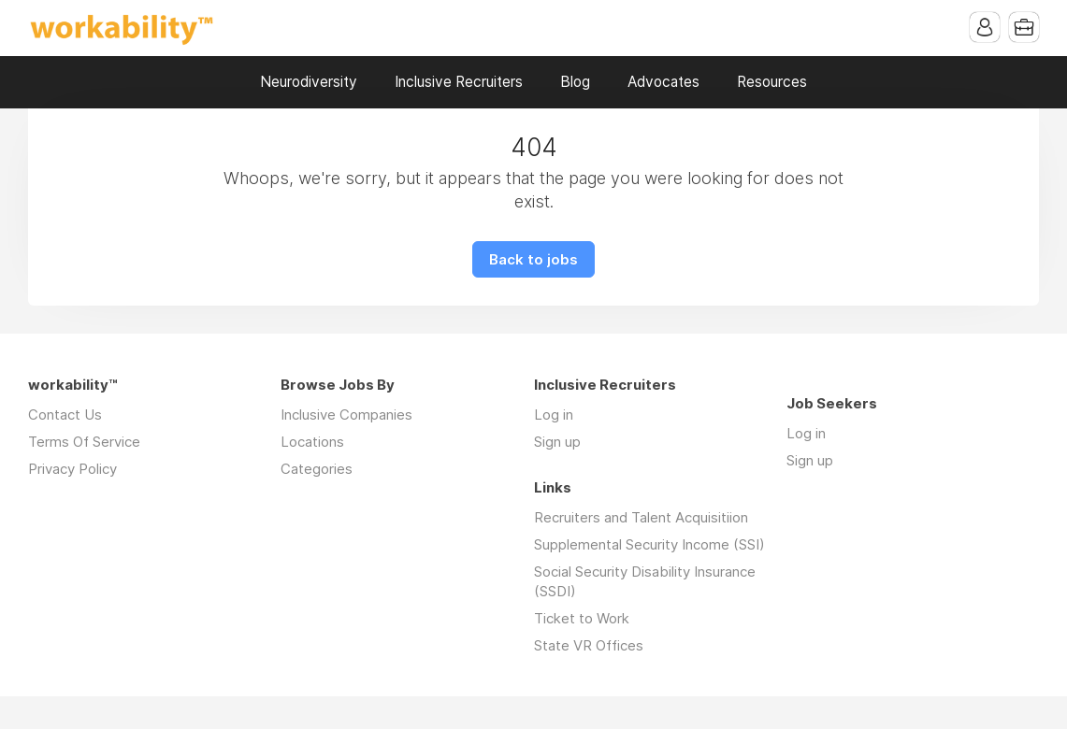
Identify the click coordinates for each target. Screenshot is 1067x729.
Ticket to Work (581, 618)
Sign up (557, 441)
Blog (575, 82)
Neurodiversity (308, 82)
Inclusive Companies (346, 414)
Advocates (663, 82)
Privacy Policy (72, 469)
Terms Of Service (84, 441)
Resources (772, 82)
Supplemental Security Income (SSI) (649, 544)
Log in (553, 414)
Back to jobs (533, 259)
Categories (317, 469)
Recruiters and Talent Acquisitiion (641, 517)
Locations (312, 441)
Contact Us (65, 414)
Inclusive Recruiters (459, 82)
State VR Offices (588, 645)
